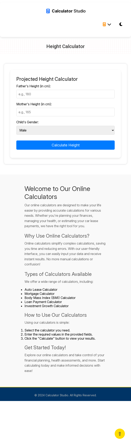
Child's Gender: (27, 122)
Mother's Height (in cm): (34, 104)
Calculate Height (66, 145)
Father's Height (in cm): (33, 86)
